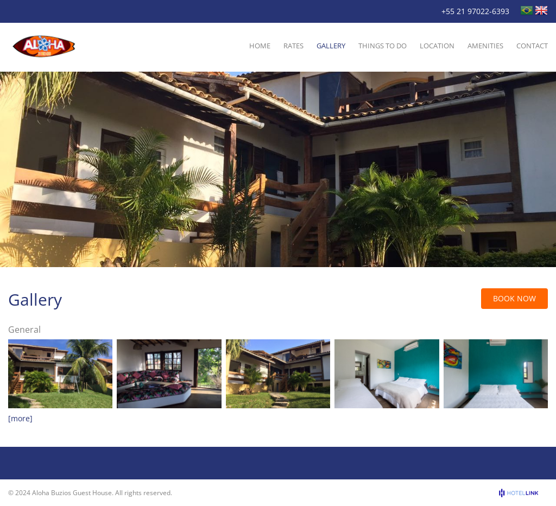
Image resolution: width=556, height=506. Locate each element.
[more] (20, 418)
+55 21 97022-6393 (475, 11)
